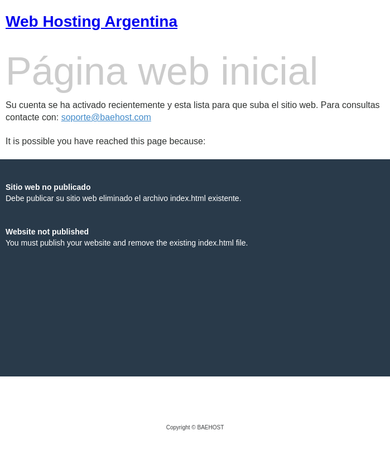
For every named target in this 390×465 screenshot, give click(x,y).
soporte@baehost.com (106, 117)
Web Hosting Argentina (91, 21)
